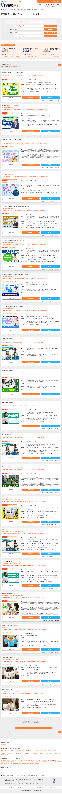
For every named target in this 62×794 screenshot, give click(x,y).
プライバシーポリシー (27, 787)
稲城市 (50, 753)
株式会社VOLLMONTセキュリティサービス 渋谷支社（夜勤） (12, 467)
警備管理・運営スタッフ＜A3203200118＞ (11, 105)
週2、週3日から (29, 760)
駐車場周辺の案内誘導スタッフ (8, 593)
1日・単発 (12, 760)
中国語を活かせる (11, 761)
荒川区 (2, 751)
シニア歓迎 (21, 761)
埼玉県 (12, 769)
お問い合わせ (43, 787)
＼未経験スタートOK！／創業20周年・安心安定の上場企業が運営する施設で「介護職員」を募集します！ (24, 693)
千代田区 (2, 750)
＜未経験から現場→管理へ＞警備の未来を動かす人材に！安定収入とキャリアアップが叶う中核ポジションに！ (25, 109)
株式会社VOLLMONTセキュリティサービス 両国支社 (11, 563)
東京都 (19, 769)
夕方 (8, 763)
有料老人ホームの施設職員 (7, 657)
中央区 (6, 750)
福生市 (21, 753)
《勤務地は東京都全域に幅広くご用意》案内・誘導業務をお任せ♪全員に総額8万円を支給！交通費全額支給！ (25, 143)
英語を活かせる (4, 761)
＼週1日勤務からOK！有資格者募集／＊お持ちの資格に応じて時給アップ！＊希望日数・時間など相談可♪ (24, 629)
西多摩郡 (6, 754)
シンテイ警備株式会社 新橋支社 (7, 276)
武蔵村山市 (42, 753)
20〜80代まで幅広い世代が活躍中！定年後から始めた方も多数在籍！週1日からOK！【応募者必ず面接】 (24, 501)
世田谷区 (45, 750)
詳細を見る (30, 97)
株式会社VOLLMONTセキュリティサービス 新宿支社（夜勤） (12, 531)
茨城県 (2, 769)
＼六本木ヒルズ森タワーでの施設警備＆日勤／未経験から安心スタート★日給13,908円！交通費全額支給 (24, 244)
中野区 (49, 750)
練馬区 (9, 751)
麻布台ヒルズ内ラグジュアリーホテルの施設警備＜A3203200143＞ (16, 274)
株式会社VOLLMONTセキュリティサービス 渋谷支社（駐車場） (13, 595)
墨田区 (23, 750)
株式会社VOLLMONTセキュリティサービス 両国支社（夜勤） (12, 340)
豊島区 (56, 750)
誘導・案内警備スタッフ (7, 434)
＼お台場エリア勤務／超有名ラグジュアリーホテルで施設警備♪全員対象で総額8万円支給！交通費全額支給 (24, 310)
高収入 (2, 760)
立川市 (28, 751)
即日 (33, 760)
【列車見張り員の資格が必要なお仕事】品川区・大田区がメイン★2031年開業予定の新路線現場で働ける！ (24, 75)
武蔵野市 (32, 751)
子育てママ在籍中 (57, 761)
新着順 (19, 66)
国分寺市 (13, 753)
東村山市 (9, 753)
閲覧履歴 (58, 5)
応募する (50, 97)
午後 (17, 763)
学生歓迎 (32, 761)
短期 (15, 760)
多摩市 (46, 753)
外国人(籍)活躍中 (44, 761)
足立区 (2, 744)
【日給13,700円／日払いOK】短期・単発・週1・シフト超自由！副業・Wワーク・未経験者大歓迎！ (23, 533)
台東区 (19, 750)
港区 (9, 750)
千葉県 (16, 769)
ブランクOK (51, 761)
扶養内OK (40, 760)
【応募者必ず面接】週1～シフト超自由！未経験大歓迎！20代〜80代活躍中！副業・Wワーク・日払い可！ (24, 565)
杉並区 (52, 750)
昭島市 (47, 751)
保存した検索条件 (41, 5)
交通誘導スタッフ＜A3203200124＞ (10, 173)
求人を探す (47, 4)
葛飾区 (16, 751)
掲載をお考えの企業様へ (52, 787)
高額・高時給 (6, 760)
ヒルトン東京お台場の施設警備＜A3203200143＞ (12, 306)
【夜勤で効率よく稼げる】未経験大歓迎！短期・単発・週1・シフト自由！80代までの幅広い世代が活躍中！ (24, 342)
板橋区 (5, 751)
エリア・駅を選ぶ (50, 26)
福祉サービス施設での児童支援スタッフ (10, 625)
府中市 (43, 751)
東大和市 (28, 753)
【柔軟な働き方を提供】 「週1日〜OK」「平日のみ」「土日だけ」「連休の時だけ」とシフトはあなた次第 (24, 405)
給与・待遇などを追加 (50, 32)
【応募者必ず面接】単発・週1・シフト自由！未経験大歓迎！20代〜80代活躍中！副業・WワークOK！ (23, 597)
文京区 (16, 750)
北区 (59, 750)
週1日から (23, 760)
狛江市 (25, 753)
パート (28, 763)
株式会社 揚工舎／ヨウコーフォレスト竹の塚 (10, 659)
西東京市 (2, 754)
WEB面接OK (50, 760)
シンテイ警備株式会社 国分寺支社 (8, 174)
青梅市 (40, 751)
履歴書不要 (45, 760)
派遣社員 (32, 763)
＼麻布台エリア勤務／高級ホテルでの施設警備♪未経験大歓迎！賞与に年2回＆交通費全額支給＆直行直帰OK (24, 278)
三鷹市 (36, 751)
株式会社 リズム (5, 627)
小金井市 (58, 751)
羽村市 (54, 753)
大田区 (41, 750)
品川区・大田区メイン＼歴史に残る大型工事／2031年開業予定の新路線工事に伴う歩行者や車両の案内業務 (24, 176)
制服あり (5, 744)
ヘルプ (34, 787)
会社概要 (38, 787)
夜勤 (19, 763)
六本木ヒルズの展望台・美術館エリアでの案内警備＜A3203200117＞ (16, 206)
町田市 (54, 751)
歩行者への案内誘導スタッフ (8, 498)
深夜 (11, 763)
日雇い (19, 760)
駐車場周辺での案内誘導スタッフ (9, 370)
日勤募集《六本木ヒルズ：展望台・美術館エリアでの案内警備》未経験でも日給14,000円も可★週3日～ (23, 210)
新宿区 (12, 750)
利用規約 (20, 787)
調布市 (50, 751)
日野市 (5, 753)
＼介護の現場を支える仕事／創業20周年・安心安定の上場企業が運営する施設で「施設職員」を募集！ (23, 661)
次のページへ (33, 727)
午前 (14, 763)
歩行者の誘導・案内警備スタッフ (9, 338)
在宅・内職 (37, 763)
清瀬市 (33, 753)
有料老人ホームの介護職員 (7, 689)
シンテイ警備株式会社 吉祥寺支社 (8, 107)
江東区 (27, 750)
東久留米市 (37, 753)
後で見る (53, 5)
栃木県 (5, 769)
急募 (36, 760)
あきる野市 (58, 753)
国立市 (17, 753)
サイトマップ (14, 787)
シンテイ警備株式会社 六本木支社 (8, 208)
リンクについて (8, 787)
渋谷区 (34, 750)
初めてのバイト (27, 761)
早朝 (2, 763)
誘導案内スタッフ (6, 529)
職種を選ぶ (50, 29)
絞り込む (50, 36)
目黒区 (37, 750)
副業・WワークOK (57, 760)
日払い (17, 761)
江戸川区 (20, 751)
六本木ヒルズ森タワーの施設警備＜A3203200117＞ (13, 240)
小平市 (2, 753)
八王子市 (24, 751)
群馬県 (9, 769)
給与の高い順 (14, 66)
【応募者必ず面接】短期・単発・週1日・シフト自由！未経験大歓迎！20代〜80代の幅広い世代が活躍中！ (24, 374)
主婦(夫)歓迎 (38, 761)
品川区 (30, 750)
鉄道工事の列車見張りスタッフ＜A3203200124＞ (12, 72)
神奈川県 (23, 769)
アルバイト (24, 763)
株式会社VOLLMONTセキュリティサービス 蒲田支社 (11, 499)
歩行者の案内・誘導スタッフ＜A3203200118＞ (12, 139)
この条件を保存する (36, 21)
